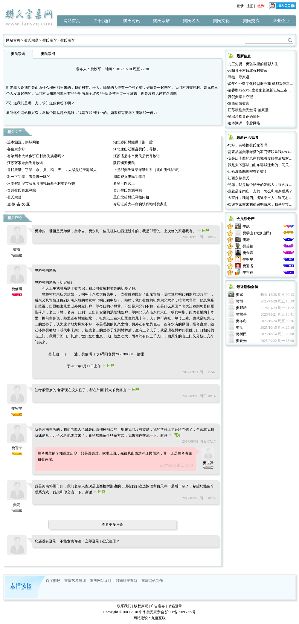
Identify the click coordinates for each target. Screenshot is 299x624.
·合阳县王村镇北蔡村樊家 (247, 70)
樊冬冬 (241, 321)
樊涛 (246, 240)
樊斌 (246, 226)
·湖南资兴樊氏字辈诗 (129, 177)
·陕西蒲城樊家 (238, 103)
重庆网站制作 (152, 581)
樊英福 (247, 246)
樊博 (239, 301)
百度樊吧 (53, 581)
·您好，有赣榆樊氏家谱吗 (247, 145)
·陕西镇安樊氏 (123, 163)
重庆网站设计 (101, 581)
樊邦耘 (241, 308)
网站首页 (71, 21)
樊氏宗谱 (161, 21)
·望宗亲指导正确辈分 (243, 116)
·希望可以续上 (123, 183)
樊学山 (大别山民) (256, 233)
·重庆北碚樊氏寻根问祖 (130, 197)
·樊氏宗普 (14, 197)
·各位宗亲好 (15, 149)
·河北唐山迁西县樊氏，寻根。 (136, 149)
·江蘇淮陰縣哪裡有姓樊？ (247, 171)
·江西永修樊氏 (238, 178)
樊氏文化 (221, 21)
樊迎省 (247, 266)
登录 (240, 6)
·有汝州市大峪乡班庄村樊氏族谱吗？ (35, 156)
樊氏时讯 (131, 21)
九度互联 (158, 618)
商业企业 (281, 21)
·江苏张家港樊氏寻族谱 (24, 163)
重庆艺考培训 (75, 581)
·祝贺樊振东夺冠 (240, 97)
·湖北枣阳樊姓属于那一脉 (132, 142)
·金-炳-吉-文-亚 (18, 204)
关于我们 (101, 21)
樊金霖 (247, 253)
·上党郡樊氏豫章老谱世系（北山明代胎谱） (146, 170)
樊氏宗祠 (48, 54)
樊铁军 (95, 69)
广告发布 (158, 606)
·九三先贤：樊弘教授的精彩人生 (252, 64)
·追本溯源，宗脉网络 (22, 142)
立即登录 (92, 541)
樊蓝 (239, 327)
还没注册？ (111, 541)
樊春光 (241, 341)
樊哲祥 (247, 272)
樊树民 (241, 334)
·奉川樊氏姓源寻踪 (21, 190)
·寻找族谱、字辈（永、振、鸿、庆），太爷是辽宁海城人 (51, 170)
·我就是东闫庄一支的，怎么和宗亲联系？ (259, 191)
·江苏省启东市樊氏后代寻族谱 (136, 156)
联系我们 (124, 606)
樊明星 (247, 259)
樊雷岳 (241, 314)
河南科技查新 (126, 581)
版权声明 (141, 606)
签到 (261, 6)
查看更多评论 (112, 524)
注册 (250, 6)
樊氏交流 (251, 21)
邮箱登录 (175, 606)
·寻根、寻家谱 (238, 77)
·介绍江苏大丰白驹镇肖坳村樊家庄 (139, 204)
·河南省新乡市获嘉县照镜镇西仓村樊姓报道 (40, 183)
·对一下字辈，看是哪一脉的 (28, 177)
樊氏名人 (191, 21)
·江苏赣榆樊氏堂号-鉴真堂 (248, 110)
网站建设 (140, 618)
